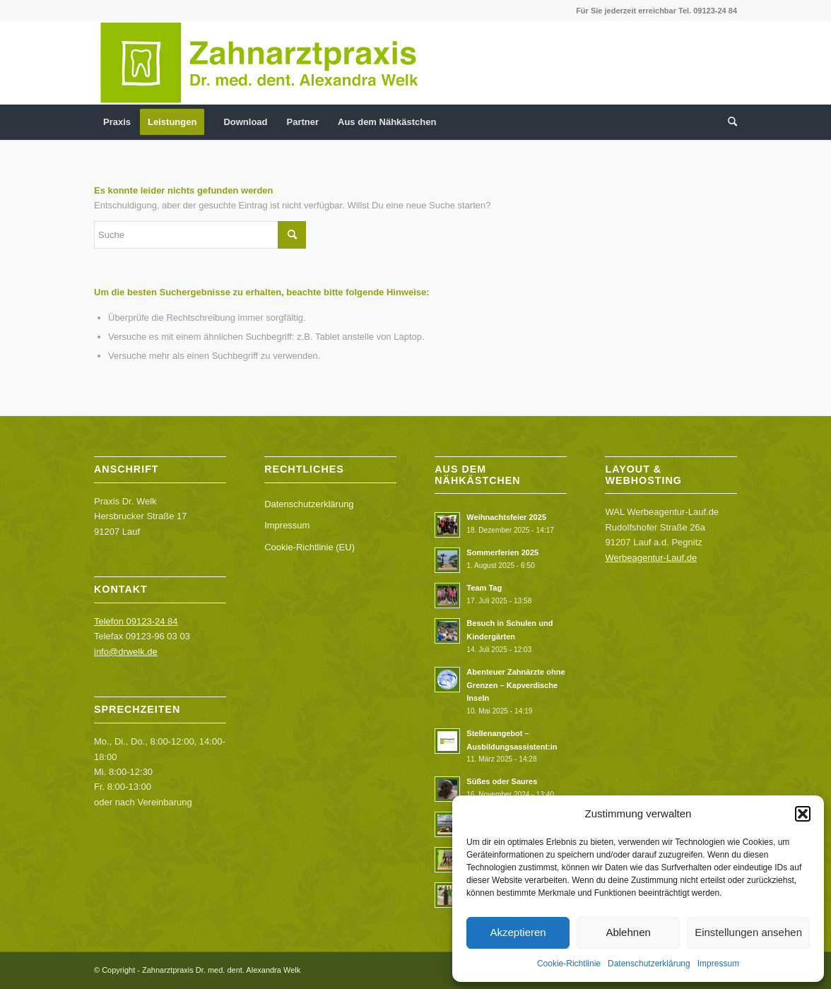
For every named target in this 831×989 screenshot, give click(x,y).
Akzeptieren (518, 932)
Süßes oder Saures (501, 781)
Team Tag (484, 588)
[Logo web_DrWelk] (259, 63)
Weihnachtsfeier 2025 (506, 517)
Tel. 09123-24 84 (707, 10)
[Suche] (728, 122)
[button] (803, 814)
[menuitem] (117, 122)
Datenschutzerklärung (649, 964)
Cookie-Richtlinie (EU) (309, 547)
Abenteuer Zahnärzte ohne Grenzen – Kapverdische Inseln (515, 685)
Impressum (718, 964)
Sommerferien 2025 (502, 552)
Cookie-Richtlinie (569, 964)
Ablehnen (628, 932)
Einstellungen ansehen (748, 932)
